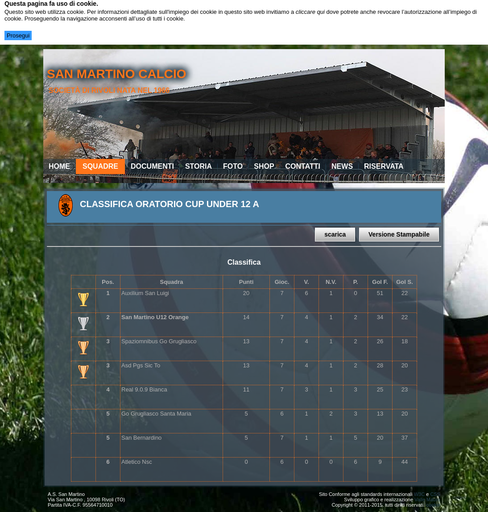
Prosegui (18, 35)
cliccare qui (310, 11)
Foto (233, 166)
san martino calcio (116, 74)
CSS (435, 494)
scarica (335, 234)
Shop (264, 166)
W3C (419, 494)
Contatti (303, 166)
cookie (433, 505)
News (342, 166)
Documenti (152, 166)
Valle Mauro (427, 499)
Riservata (384, 166)
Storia (198, 166)
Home (59, 166)
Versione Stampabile (399, 234)
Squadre (100, 166)
